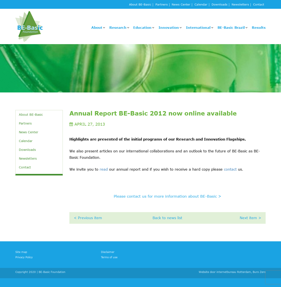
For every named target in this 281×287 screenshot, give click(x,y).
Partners (161, 4)
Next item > (250, 218)
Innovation (169, 27)
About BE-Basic (140, 4)
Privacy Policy (24, 257)
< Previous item (88, 218)
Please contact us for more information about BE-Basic (167, 196)
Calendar (201, 4)
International (198, 27)
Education (142, 27)
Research (117, 27)
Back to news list (167, 218)
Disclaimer (107, 251)
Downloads (219, 4)
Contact (258, 4)
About (96, 27)
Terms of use (109, 257)
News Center (181, 4)
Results (259, 27)
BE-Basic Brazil (231, 27)
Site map (21, 251)
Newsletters (240, 4)
